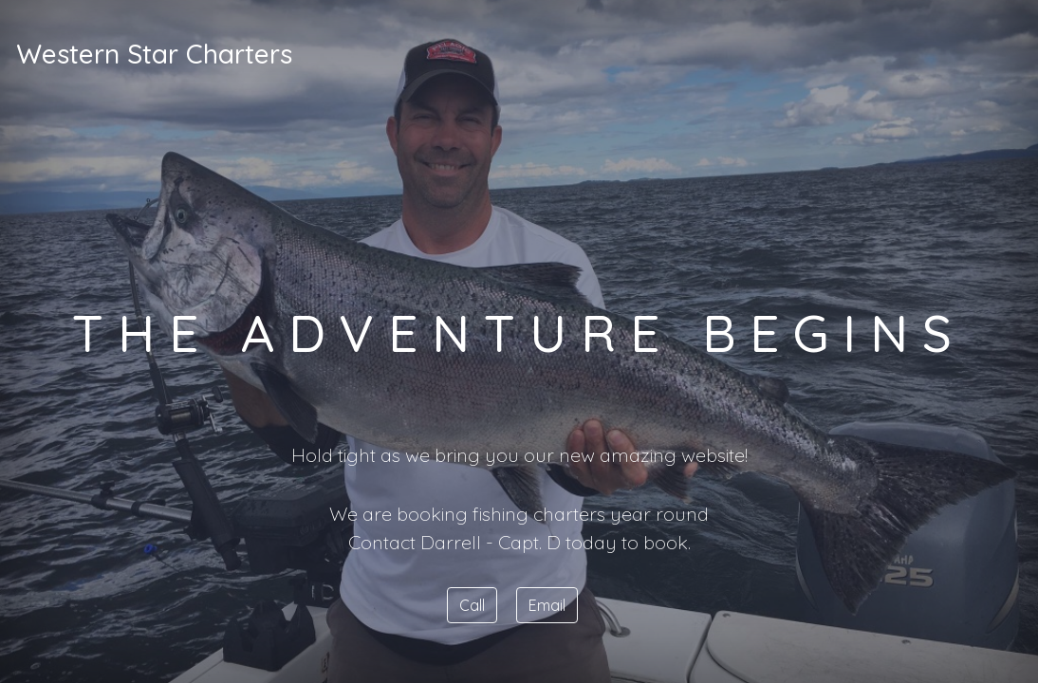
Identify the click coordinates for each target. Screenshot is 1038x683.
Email (546, 605)
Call (472, 605)
